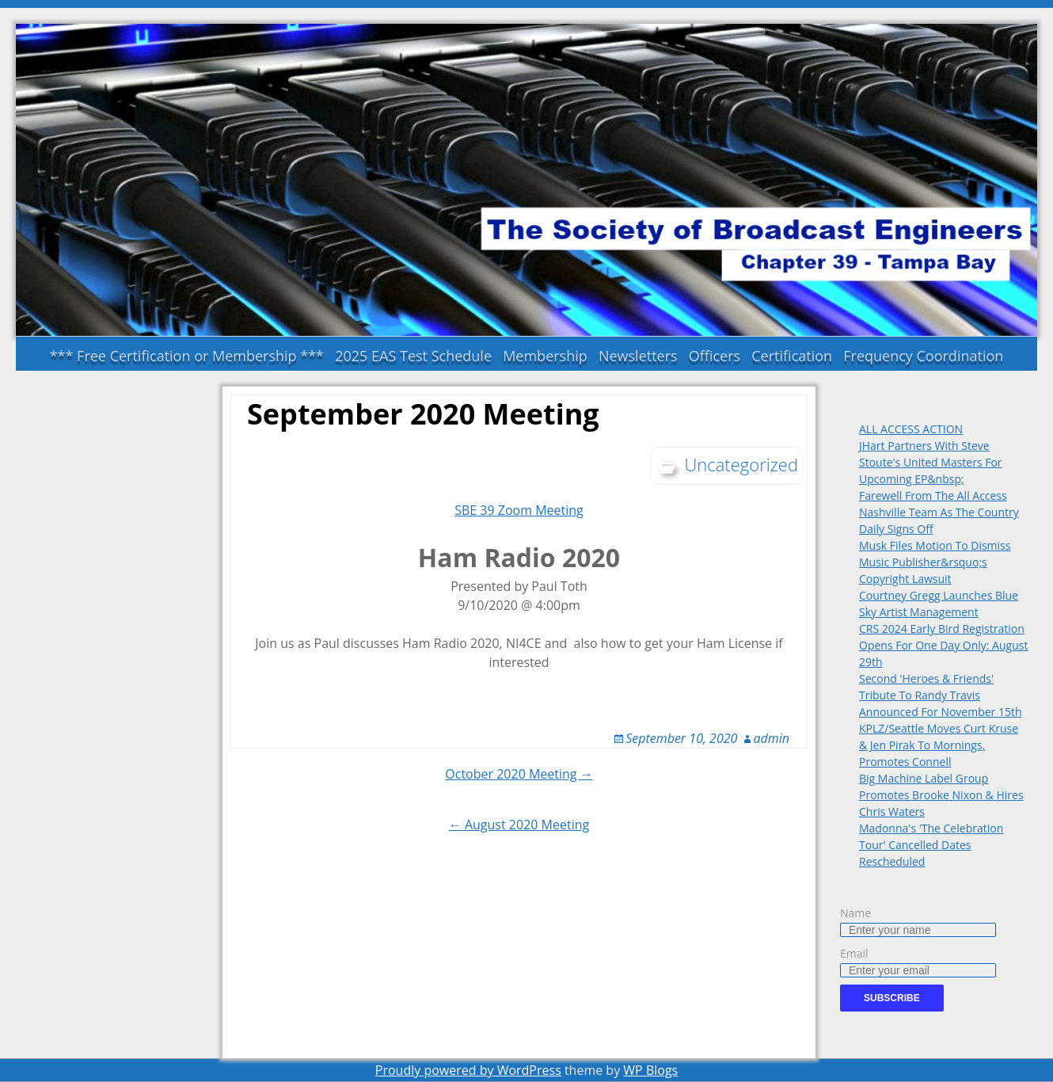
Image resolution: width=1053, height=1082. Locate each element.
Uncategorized (741, 464)
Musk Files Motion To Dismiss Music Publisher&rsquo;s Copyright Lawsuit (934, 562)
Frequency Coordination (923, 355)
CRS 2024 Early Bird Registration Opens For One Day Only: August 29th (943, 645)
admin (772, 738)
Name (855, 912)
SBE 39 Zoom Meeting (519, 510)
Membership (545, 355)
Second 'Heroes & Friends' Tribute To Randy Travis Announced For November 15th (940, 695)
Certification (791, 355)
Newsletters (638, 355)
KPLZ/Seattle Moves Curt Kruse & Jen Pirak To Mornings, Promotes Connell (938, 745)
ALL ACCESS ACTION (911, 428)
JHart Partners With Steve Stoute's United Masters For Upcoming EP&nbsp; (930, 462)
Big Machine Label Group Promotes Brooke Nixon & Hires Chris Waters (941, 795)
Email (854, 953)
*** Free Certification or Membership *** (187, 355)
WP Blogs (650, 1070)
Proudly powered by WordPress (468, 1070)
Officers (714, 355)
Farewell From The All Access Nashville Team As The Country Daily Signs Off (939, 512)
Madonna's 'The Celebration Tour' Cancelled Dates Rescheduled (931, 845)
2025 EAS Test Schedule (413, 355)
